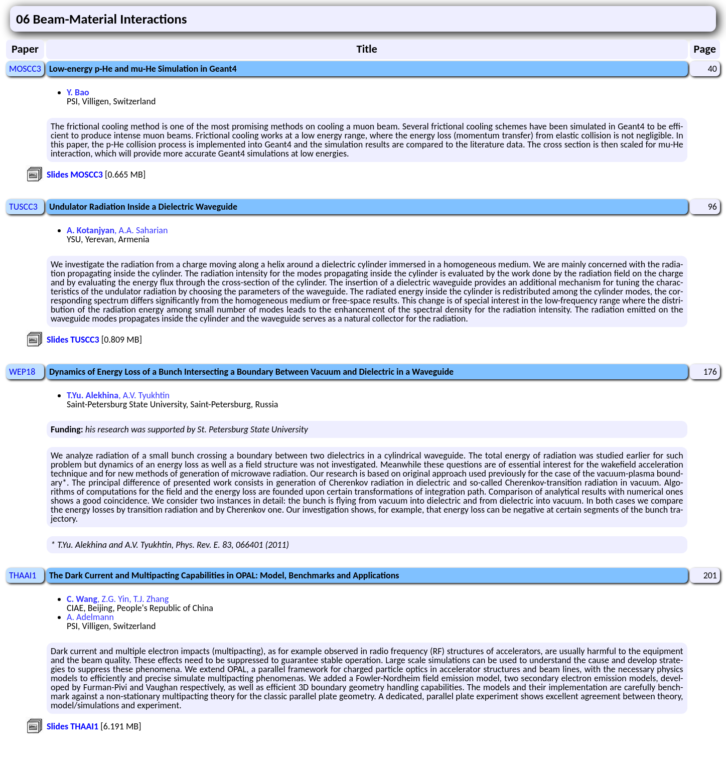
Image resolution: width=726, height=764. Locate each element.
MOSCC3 (25, 68)
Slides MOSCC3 (75, 174)
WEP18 (22, 371)
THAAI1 (22, 575)
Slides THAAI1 (72, 726)
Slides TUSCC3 (73, 339)
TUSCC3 (23, 206)
